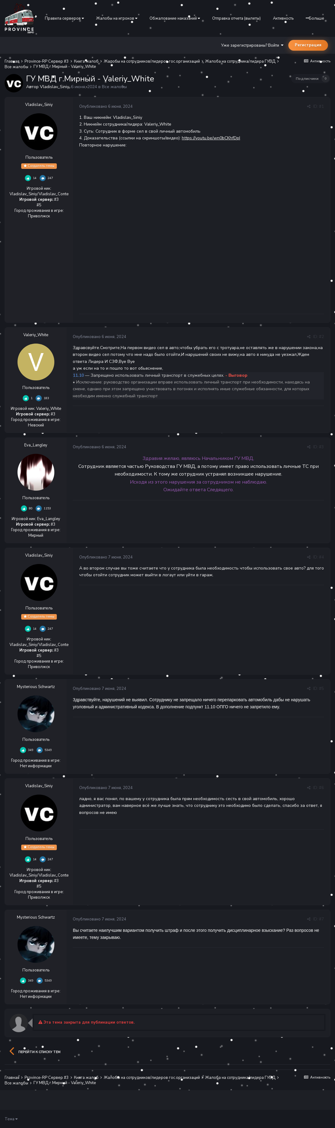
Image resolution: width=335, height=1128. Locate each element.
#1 (321, 106)
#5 (321, 688)
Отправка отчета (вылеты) (236, 18)
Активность (283, 18)
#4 (321, 557)
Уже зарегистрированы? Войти (252, 45)
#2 (321, 337)
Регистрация (308, 45)
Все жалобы (114, 87)
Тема (11, 1119)
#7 (321, 919)
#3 (321, 447)
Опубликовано (106, 106)
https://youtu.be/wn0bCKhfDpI (211, 138)
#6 (321, 788)
